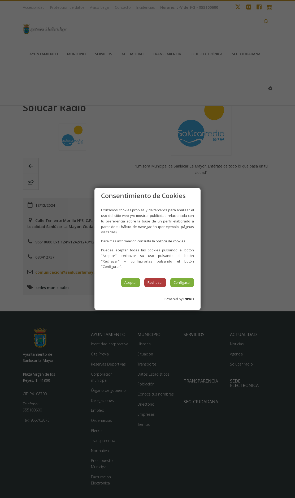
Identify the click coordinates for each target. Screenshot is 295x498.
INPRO (188, 299)
